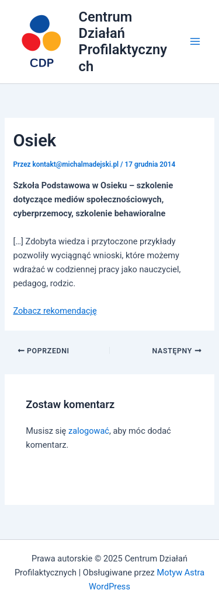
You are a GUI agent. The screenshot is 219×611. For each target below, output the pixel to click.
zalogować (88, 431)
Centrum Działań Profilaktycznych (123, 42)
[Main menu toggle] (195, 42)
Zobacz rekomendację (54, 311)
